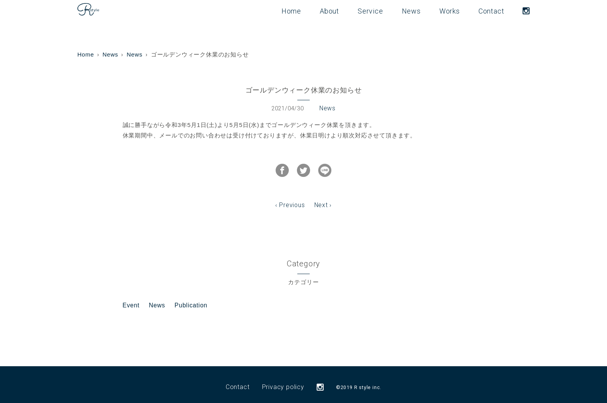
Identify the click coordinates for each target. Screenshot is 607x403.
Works (449, 11)
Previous (292, 200)
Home (291, 11)
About (329, 11)
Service (370, 11)
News (411, 11)
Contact (491, 11)
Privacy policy (283, 382)
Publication (189, 300)
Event (131, 300)
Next (320, 200)
